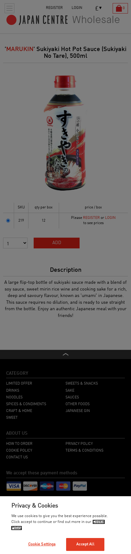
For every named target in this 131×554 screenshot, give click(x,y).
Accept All (85, 544)
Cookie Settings (42, 544)
